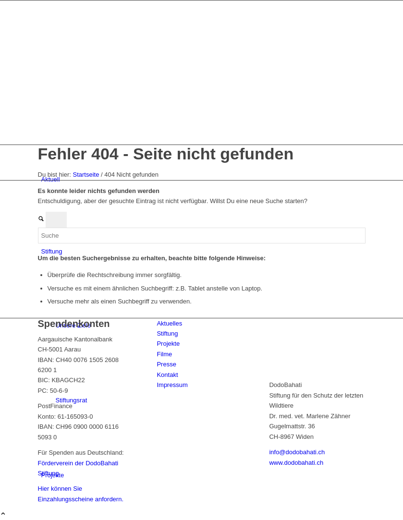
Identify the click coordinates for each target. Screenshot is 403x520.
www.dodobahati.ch (296, 462)
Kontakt (167, 374)
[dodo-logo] (110, 107)
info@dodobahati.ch (297, 452)
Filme (164, 354)
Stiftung (167, 333)
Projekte (168, 343)
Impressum (172, 384)
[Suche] (202, 235)
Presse (166, 364)
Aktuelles (169, 323)
